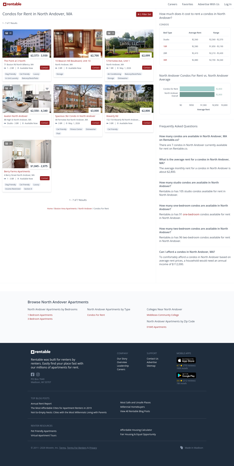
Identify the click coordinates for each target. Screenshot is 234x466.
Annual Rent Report (41, 403)
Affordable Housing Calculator (136, 429)
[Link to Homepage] (12, 4)
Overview (122, 362)
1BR (165, 46)
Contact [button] (44, 67)
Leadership (123, 365)
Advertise (152, 362)
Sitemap (151, 365)
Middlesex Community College (163, 314)
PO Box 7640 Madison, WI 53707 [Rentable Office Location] (41, 381)
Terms (62, 447)
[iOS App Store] (186, 362)
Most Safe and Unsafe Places (135, 402)
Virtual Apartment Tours (43, 435)
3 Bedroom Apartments (40, 318)
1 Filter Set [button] (144, 14)
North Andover (85, 208)
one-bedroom (191, 214)
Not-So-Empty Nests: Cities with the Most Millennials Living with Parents (69, 412)
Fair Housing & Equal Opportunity (138, 434)
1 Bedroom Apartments (40, 314)
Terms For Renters (77, 447)
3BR (165, 60)
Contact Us (152, 358)
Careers (172, 4)
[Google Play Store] (186, 378)
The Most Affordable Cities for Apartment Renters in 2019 (61, 407)
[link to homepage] (72, 351)
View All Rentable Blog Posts (135, 411)
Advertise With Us (208, 4)
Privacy (93, 447)
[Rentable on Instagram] (38, 375)
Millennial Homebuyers (132, 406)
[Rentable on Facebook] (33, 375)
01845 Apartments (156, 326)
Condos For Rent (96, 314)
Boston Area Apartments (65, 208)
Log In (228, 4)
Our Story (122, 358)
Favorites (187, 4)
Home (50, 208)
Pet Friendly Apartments (44, 431)
